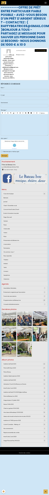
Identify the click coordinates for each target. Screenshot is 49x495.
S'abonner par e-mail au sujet (11, 151)
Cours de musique (9, 193)
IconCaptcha (14, 148)
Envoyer (4, 156)
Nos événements (24, 428)
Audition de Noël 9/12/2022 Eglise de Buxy (24, 392)
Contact (6, 271)
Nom (2, 87)
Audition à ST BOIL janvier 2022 (24, 420)
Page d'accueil (8, 217)
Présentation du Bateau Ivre (11, 240)
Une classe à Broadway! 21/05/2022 (24, 412)
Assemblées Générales (24, 288)
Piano (5, 225)
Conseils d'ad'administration (24, 304)
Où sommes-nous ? (9, 252)
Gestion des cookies (24, 453)
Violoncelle (7, 229)
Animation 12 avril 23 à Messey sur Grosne (24, 384)
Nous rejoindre (8, 256)
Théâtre (6, 259)
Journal (5, 201)
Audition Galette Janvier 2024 (24, 376)
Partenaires (7, 248)
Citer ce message (41, 50)
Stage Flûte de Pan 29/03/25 (24, 441)
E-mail (2, 95)
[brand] (4, 2)
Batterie (6, 198)
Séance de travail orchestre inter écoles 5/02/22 (24, 416)
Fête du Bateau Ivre (8, 165)
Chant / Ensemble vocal (10, 205)
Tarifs (5, 267)
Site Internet (4, 102)
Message (3, 110)
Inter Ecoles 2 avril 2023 (24, 388)
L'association (7, 244)
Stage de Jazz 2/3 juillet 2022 (24, 400)
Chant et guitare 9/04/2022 (24, 408)
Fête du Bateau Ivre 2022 (24, 396)
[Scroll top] (46, 492)
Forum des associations (24, 296)
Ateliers (6, 263)
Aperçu (42, 113)
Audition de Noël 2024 (24, 364)
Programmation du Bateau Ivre (24, 300)
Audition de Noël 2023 (24, 380)
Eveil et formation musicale (11, 213)
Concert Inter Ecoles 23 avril (11, 209)
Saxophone (7, 275)
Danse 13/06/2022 (24, 404)
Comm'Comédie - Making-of (24, 424)
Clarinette (6, 279)
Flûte (5, 236)
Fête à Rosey (24, 372)
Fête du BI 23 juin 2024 (24, 368)
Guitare (6, 221)
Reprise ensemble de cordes (24, 433)
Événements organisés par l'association (24, 292)
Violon (5, 232)
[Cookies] (3, 491)
